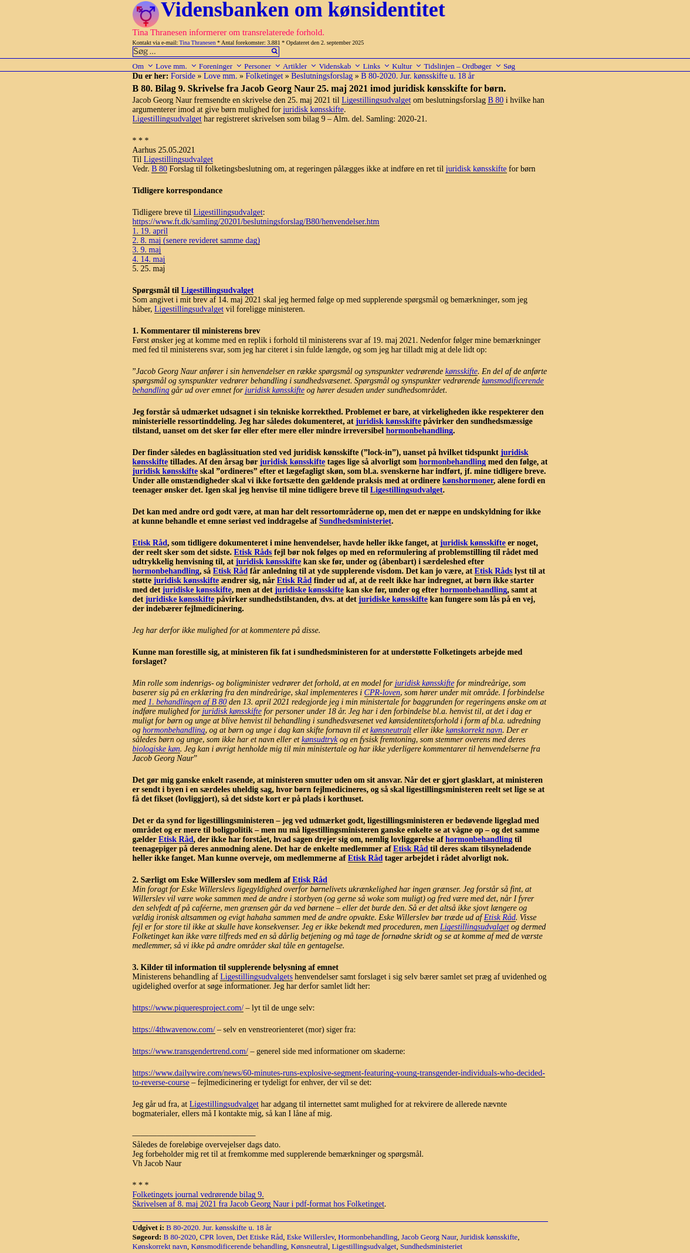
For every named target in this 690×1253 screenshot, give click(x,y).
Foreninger (220, 66)
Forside (183, 76)
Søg (509, 66)
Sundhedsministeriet (355, 521)
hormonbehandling (419, 430)
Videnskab (340, 66)
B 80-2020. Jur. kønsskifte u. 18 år (417, 76)
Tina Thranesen (198, 42)
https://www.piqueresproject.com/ (188, 1007)
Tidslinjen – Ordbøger (463, 66)
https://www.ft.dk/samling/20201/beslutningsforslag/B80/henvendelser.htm (256, 221)
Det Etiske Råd (260, 1236)
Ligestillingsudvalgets (256, 976)
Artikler (300, 66)
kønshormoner (467, 480)
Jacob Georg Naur (428, 1236)
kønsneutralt (390, 730)
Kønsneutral (310, 1246)
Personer (262, 66)
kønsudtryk (319, 739)
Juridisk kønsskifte (489, 1236)
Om (143, 66)
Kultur (407, 66)
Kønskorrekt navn (160, 1246)
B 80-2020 (180, 1236)
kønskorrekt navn (474, 730)
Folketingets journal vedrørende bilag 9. (198, 1194)
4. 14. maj (149, 259)
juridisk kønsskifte (313, 109)
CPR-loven (382, 692)
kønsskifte (461, 371)
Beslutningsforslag (322, 76)
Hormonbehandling (367, 1236)
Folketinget (264, 76)
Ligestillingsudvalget (376, 100)
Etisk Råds (253, 552)
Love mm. (176, 66)
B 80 (495, 100)
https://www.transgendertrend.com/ (190, 1051)
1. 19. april (150, 231)
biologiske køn (156, 749)
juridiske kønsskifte (197, 589)
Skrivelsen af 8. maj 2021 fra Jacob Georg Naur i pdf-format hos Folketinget (258, 1204)
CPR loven (216, 1236)
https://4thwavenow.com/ (174, 1029)
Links (376, 66)
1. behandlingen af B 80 (187, 702)
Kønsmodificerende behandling (239, 1246)
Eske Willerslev (310, 1236)
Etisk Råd (150, 542)
